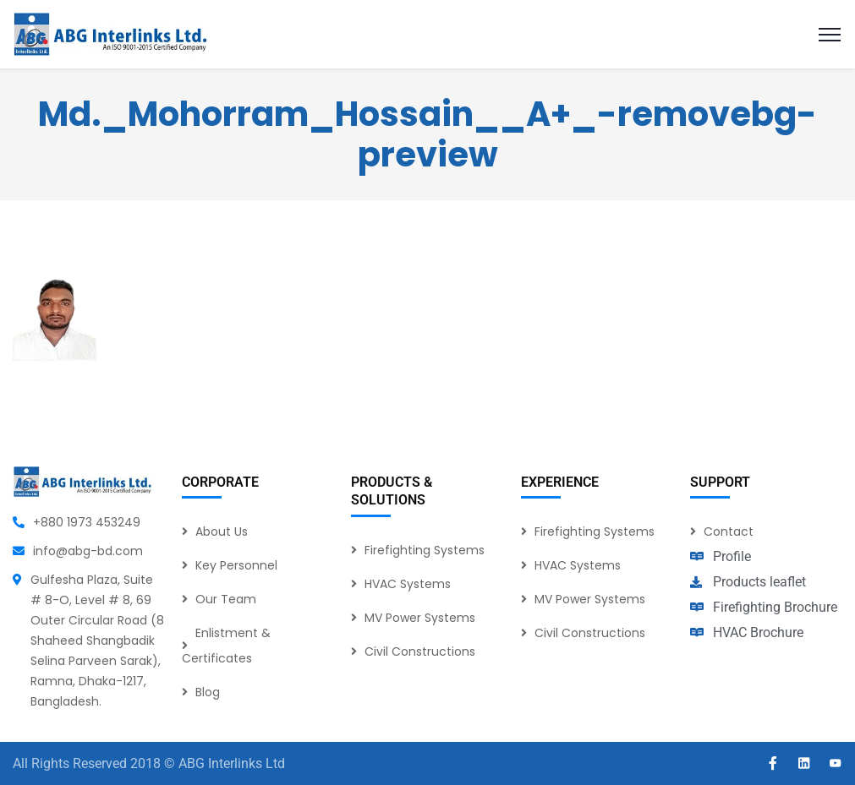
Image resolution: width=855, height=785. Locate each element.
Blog (207, 692)
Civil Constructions (419, 651)
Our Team (225, 599)
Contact (729, 531)
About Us (221, 531)
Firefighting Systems (424, 550)
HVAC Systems (407, 583)
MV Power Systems (419, 617)
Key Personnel (236, 565)
